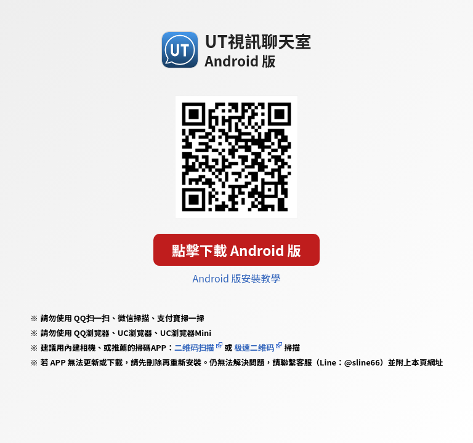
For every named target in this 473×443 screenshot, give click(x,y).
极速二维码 (253, 347)
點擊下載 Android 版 (236, 250)
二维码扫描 (194, 347)
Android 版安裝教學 (237, 278)
